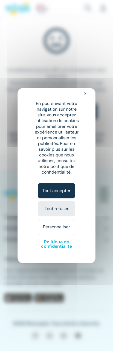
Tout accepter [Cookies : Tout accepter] (56, 190)
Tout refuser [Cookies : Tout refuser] (57, 208)
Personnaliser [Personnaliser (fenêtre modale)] (56, 227)
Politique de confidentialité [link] (56, 244)
